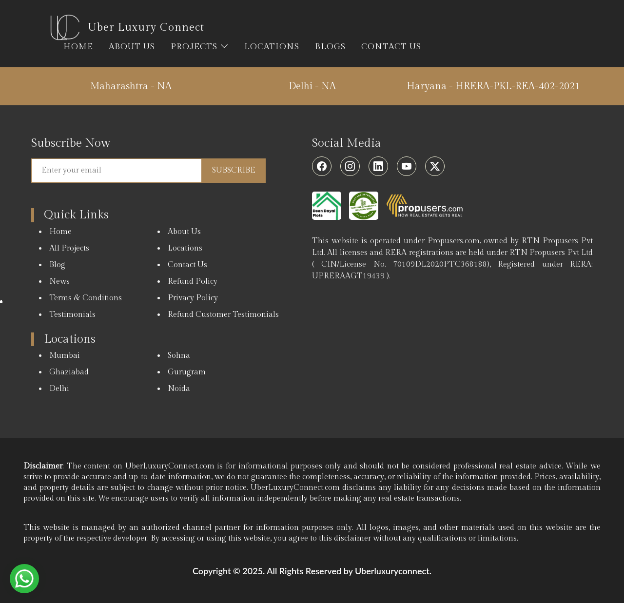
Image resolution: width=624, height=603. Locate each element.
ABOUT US (132, 47)
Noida (179, 388)
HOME (78, 47)
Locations (185, 248)
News (59, 281)
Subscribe (233, 170)
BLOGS (330, 47)
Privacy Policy (193, 298)
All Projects (69, 248)
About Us (184, 231)
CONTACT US (391, 47)
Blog (57, 265)
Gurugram (187, 372)
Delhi (59, 388)
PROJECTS (200, 47)
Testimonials (72, 314)
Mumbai (64, 355)
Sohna (179, 355)
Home (60, 231)
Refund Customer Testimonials (223, 314)
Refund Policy (192, 281)
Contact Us (187, 265)
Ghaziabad (69, 372)
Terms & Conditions (85, 298)
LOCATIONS (271, 47)
